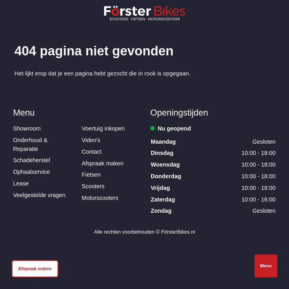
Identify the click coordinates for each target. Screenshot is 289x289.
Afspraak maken (102, 163)
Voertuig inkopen (103, 128)
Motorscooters (100, 198)
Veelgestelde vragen (39, 195)
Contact (92, 152)
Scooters (93, 186)
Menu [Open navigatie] (265, 265)
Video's (91, 140)
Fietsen (91, 174)
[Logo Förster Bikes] (144, 13)
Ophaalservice (31, 172)
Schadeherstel (31, 160)
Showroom (27, 128)
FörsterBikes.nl (178, 232)
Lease (21, 183)
